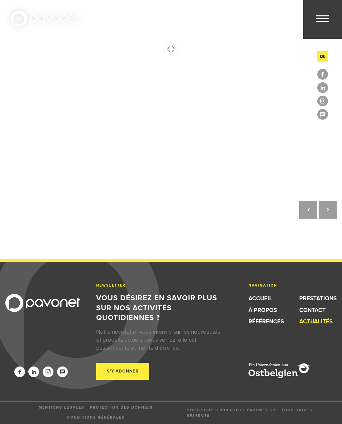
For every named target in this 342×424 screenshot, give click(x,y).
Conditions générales (96, 417)
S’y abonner (123, 371)
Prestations (318, 298)
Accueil (260, 298)
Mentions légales (61, 407)
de (323, 56)
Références (266, 321)
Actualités (316, 321)
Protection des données (121, 407)
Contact (312, 310)
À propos (262, 310)
